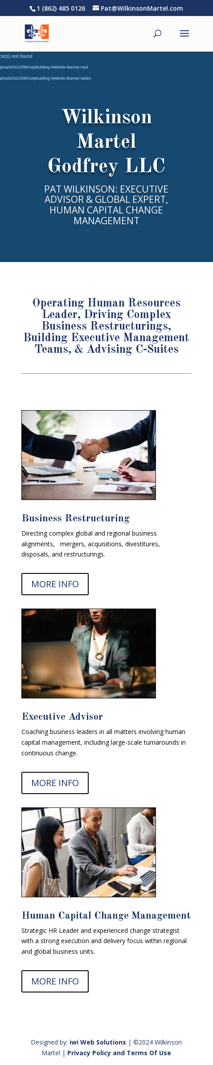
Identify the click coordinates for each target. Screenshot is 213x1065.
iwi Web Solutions (98, 1042)
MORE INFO (55, 584)
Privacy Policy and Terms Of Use (119, 1053)
